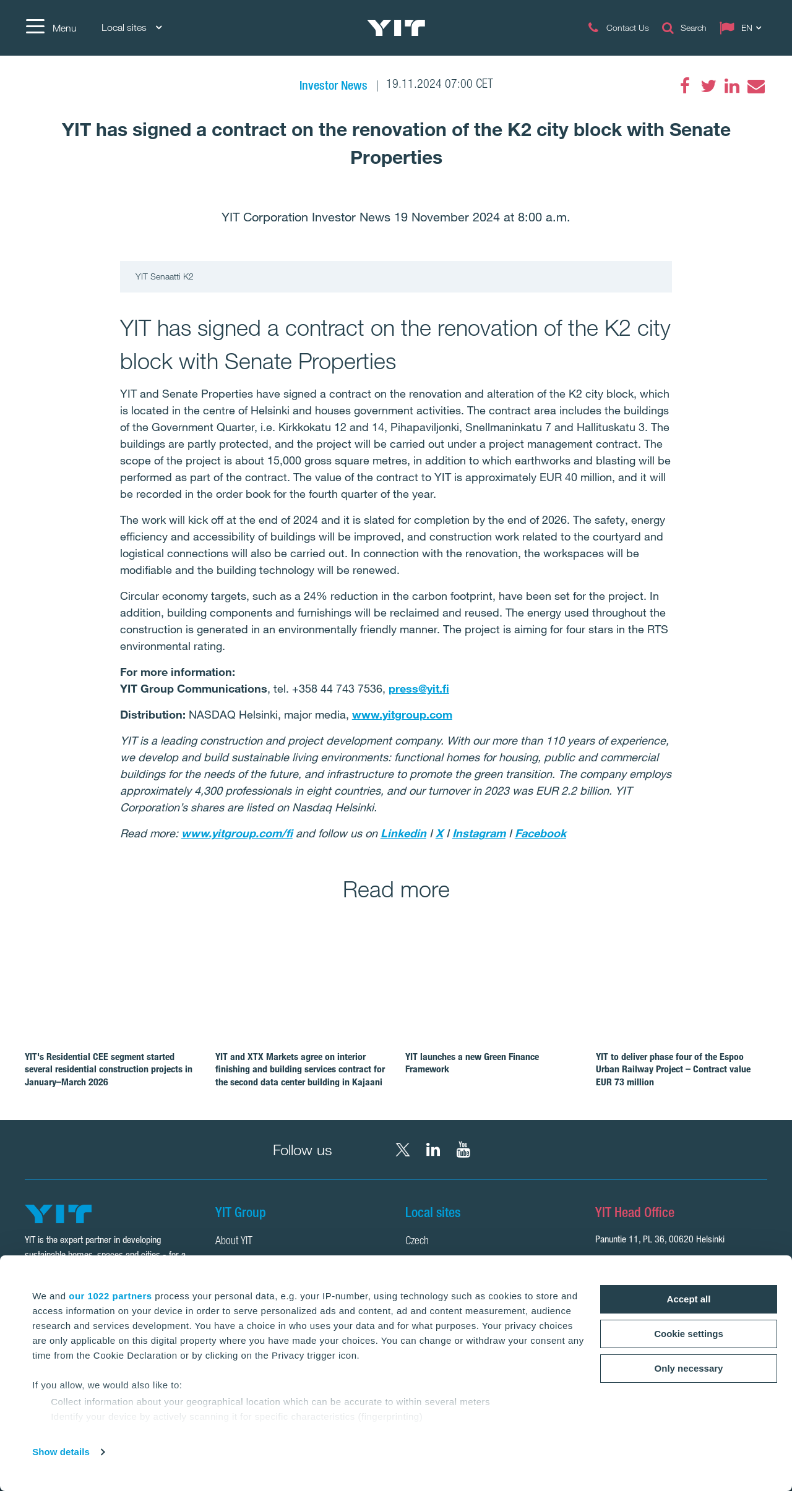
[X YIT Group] (403, 1150)
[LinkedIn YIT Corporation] (433, 1150)
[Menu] (51, 27)
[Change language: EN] (743, 27)
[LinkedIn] (732, 86)
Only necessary (689, 1368)
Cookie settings (688, 1333)
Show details (61, 1451)
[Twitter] (708, 86)
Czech (417, 1241)
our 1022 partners (110, 1296)
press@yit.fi (419, 688)
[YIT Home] (396, 28)
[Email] (755, 86)
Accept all (689, 1299)
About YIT (233, 1241)
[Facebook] (685, 86)
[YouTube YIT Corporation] (463, 1150)
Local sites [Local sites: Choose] (131, 27)
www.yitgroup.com (402, 714)
